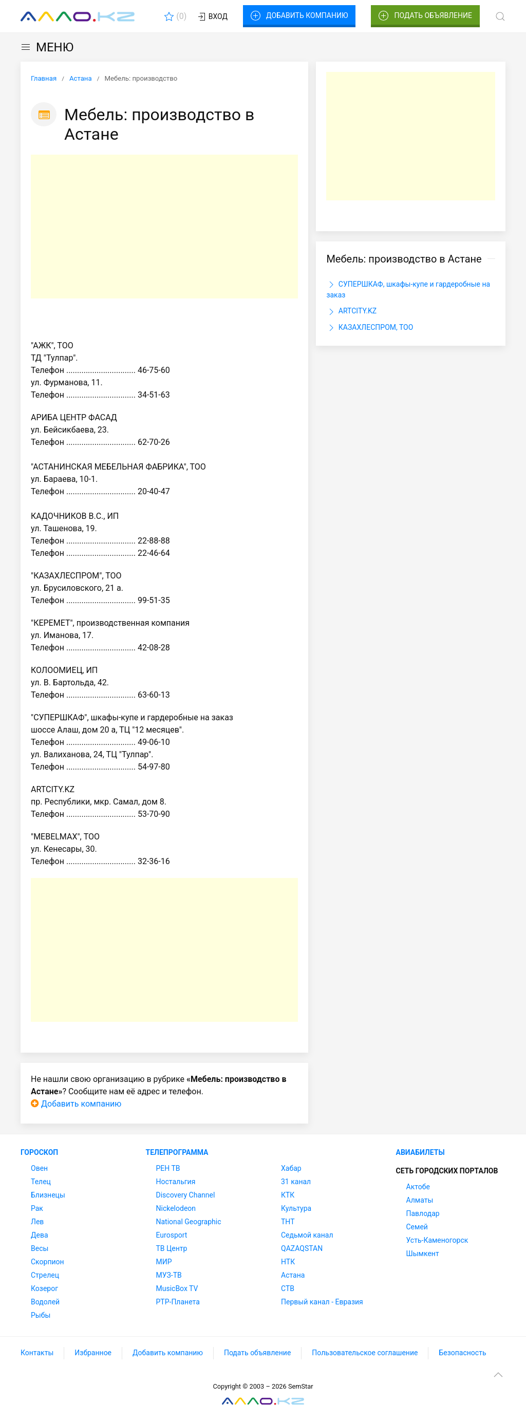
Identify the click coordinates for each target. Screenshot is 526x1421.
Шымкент (422, 1253)
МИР (164, 1262)
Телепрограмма (177, 1152)
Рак (37, 1208)
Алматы (420, 1200)
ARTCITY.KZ (351, 312)
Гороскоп (39, 1152)
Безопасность (462, 1353)
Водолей (45, 1302)
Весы (39, 1248)
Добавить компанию (299, 16)
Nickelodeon (176, 1208)
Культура (296, 1208)
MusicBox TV (177, 1288)
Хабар (291, 1168)
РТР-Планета (178, 1302)
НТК (288, 1262)
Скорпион (47, 1262)
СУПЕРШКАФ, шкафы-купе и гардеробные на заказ (408, 289)
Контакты (37, 1353)
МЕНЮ (47, 47)
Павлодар (423, 1213)
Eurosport (171, 1235)
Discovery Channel (185, 1195)
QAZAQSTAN (302, 1248)
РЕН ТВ (168, 1168)
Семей (417, 1227)
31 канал (296, 1181)
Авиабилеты (420, 1152)
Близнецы (48, 1195)
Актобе (418, 1187)
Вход (212, 17)
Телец (41, 1181)
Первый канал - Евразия (322, 1302)
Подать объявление (425, 16)
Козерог (44, 1288)
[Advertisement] (164, 226)
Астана (293, 1275)
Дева (39, 1235)
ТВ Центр (171, 1248)
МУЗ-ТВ (169, 1275)
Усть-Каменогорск (437, 1240)
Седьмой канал (307, 1235)
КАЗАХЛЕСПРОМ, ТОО (369, 328)
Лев (37, 1222)
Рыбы (40, 1315)
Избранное (92, 1353)
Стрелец (45, 1275)
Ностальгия (176, 1181)
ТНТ (288, 1222)
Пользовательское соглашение (365, 1353)
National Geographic (188, 1222)
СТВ (287, 1288)
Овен (39, 1168)
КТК (287, 1195)
